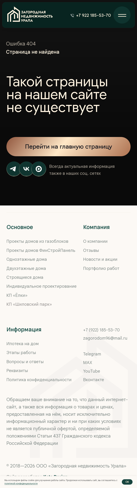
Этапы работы (21, 352)
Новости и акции (100, 259)
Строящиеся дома (24, 277)
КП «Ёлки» (16, 295)
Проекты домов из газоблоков (37, 241)
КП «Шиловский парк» (29, 304)
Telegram (92, 354)
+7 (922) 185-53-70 (101, 330)
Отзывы (91, 250)
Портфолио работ (101, 268)
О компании (95, 241)
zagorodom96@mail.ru (105, 338)
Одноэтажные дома (26, 259)
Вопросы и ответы (25, 361)
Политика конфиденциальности (39, 379)
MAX (87, 362)
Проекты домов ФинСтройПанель (40, 250)
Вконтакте (93, 379)
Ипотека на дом (22, 343)
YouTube (91, 371)
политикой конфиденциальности (21, 483)
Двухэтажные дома (26, 268)
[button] (92, 15)
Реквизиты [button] (17, 370)
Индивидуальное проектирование (41, 286)
